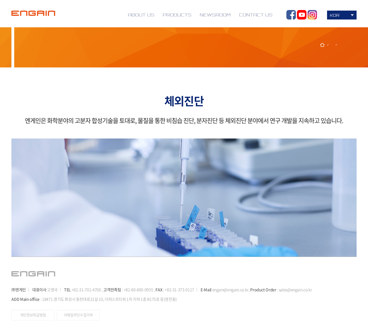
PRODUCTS (177, 15)
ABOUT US (141, 15)
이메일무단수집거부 (78, 314)
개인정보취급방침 (33, 314)
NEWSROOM (215, 15)
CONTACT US (255, 15)
